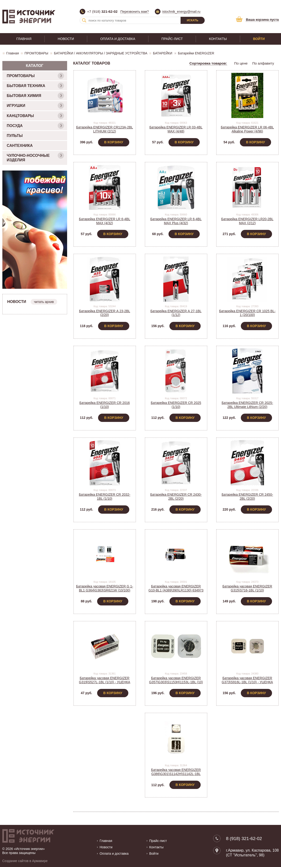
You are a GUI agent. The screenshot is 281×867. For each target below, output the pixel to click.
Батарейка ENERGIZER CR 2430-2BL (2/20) (176, 496)
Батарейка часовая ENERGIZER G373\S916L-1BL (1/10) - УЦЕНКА (247, 680)
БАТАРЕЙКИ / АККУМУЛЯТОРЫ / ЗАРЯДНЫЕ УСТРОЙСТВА (100, 53)
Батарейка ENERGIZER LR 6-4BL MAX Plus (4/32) (176, 221)
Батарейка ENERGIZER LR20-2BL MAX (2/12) (247, 221)
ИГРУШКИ (35, 105)
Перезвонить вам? (134, 11)
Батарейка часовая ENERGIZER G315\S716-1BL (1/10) (247, 588)
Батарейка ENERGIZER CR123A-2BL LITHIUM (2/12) (104, 129)
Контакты (218, 39)
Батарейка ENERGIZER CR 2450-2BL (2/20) (247, 496)
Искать (192, 20)
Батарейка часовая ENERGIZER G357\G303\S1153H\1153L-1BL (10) (176, 680)
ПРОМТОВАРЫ (36, 53)
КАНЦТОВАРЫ (35, 116)
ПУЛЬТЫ (15, 136)
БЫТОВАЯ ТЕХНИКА (35, 86)
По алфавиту (263, 63)
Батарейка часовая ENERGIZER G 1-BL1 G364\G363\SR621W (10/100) (104, 588)
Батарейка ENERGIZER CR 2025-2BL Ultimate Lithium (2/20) (247, 405)
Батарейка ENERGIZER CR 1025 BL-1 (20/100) (247, 313)
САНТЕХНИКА (20, 146)
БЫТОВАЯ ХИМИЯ (35, 95)
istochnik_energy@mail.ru (181, 11)
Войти (259, 39)
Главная (23, 39)
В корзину (113, 142)
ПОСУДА (35, 126)
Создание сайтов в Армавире (25, 861)
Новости (66, 39)
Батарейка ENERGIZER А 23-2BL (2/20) (104, 313)
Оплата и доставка (117, 39)
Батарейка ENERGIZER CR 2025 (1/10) (176, 405)
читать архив (44, 302)
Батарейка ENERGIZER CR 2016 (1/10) (104, 405)
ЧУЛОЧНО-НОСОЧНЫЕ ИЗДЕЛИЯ (35, 157)
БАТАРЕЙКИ (162, 53)
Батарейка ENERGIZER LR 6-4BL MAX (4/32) (104, 221)
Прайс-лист (172, 39)
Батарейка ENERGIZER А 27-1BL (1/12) (175, 313)
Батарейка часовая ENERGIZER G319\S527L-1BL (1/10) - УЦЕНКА (104, 680)
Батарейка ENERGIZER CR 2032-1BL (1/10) (104, 496)
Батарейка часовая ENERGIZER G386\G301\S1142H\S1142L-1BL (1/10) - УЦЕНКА (176, 774)
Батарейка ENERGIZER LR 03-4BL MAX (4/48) (176, 129)
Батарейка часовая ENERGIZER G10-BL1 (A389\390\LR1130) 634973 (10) (175, 590)
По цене (241, 63)
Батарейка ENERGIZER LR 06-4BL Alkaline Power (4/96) (247, 129)
